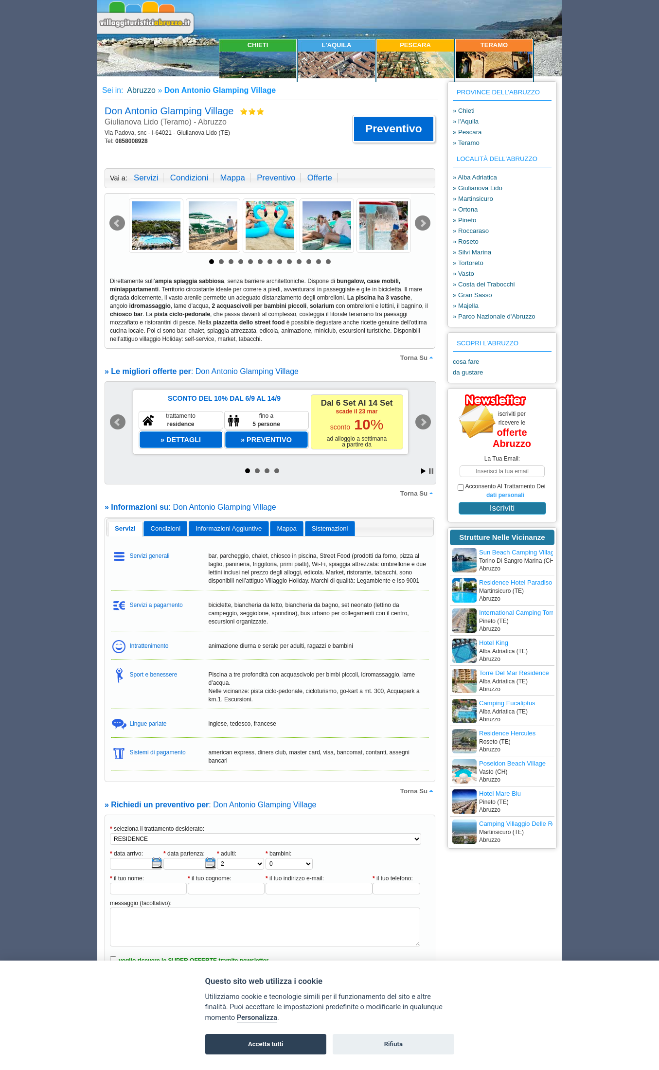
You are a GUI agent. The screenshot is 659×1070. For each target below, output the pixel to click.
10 (299, 261)
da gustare (468, 372)
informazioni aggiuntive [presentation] (229, 528)
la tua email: (502, 458)
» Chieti (464, 110)
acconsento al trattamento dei (501, 491)
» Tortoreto (468, 263)
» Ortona (465, 209)
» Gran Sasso (472, 295)
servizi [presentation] (125, 528)
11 (308, 261)
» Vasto (463, 273)
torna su (417, 357)
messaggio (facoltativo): (141, 903)
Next (422, 223)
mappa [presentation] (286, 528)
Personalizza (257, 1018)
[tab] (125, 528)
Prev (117, 223)
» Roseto (466, 241)
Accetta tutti (266, 1044)
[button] (393, 129)
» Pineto (464, 220)
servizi (146, 177)
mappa (232, 177)
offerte (319, 177)
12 (318, 261)
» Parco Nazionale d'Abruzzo (494, 316)
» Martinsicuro (473, 198)
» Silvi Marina (472, 252)
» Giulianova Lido (477, 188)
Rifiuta (393, 1044)
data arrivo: (126, 853)
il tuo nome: (127, 878)
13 (328, 261)
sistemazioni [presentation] (330, 528)
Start (423, 471)
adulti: (226, 853)
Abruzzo (140, 90)
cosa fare (466, 361)
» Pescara (467, 132)
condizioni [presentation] (166, 528)
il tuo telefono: (393, 878)
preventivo (276, 177)
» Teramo (466, 142)
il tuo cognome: (209, 878)
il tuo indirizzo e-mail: (295, 878)
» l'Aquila (466, 121)
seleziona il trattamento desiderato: (157, 828)
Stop (431, 471)
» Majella (466, 305)
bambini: (278, 853)
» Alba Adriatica (475, 177)
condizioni (189, 177)
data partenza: (184, 853)
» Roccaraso (471, 230)
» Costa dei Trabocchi (484, 284)
